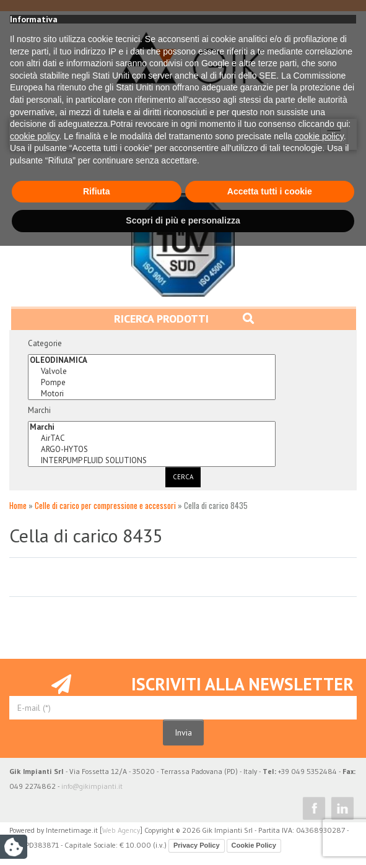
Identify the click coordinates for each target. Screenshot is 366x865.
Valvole (151, 371)
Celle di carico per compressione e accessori (105, 505)
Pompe (151, 382)
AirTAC (151, 438)
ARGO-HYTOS (151, 449)
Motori (151, 393)
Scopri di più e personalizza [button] (183, 840)
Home (18, 505)
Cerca (183, 476)
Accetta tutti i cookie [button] (269, 810)
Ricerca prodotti (184, 318)
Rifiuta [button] (96, 810)
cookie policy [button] (34, 755)
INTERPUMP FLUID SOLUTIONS (151, 460)
